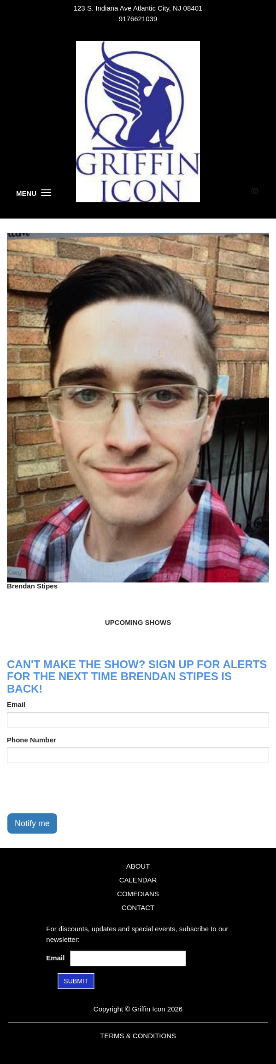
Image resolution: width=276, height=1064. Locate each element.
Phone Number (31, 740)
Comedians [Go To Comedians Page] (138, 894)
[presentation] (77, 788)
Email (16, 704)
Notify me (32, 823)
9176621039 (138, 19)
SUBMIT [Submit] (76, 981)
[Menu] (46, 192)
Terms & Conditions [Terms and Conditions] (138, 1036)
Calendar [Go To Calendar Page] (138, 880)
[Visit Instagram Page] (255, 191)
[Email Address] (128, 958)
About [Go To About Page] (138, 866)
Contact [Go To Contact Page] (138, 907)
